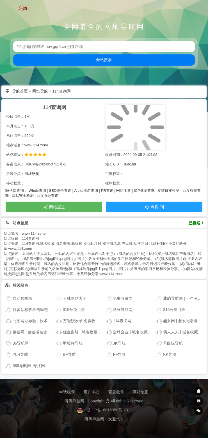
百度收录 (116, 392)
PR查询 (107, 190)
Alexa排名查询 (86, 190)
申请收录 (67, 392)
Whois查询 (37, 190)
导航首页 (20, 91)
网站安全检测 (23, 195)
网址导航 (40, 91)
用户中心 (91, 392)
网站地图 (140, 392)
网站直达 (54, 207)
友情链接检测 (168, 190)
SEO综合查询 (60, 190)
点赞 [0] (154, 207)
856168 (130, 164)
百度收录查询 (47, 195)
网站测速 (123, 190)
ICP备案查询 (144, 190)
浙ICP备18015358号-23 (107, 410)
